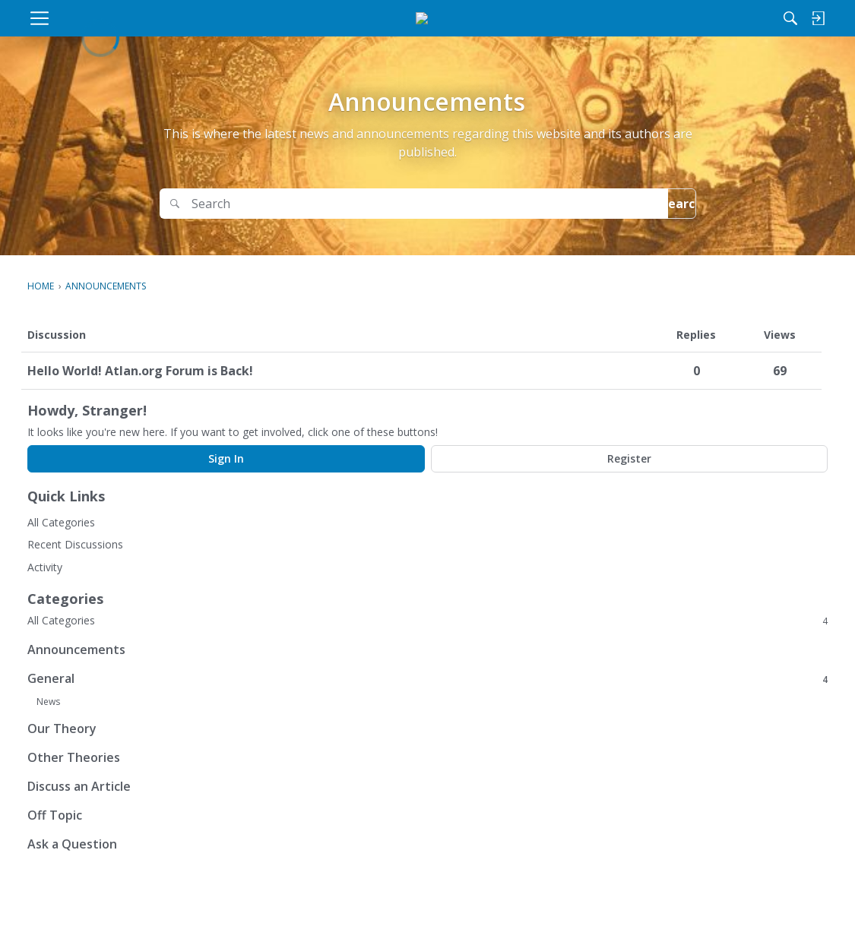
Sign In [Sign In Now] (226, 458)
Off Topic (54, 815)
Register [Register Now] (629, 458)
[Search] (670, 18)
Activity (44, 567)
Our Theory (62, 728)
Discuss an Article (79, 786)
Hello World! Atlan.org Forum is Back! (140, 371)
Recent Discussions (75, 544)
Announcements (76, 649)
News (48, 701)
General (427, 679)
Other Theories (73, 757)
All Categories (61, 522)
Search (656, 203)
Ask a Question (72, 844)
